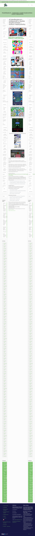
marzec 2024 (5, 302)
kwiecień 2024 (5, 299)
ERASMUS (4, 104)
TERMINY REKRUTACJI (5, 149)
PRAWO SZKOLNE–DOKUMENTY (5, 510)
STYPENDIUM (5, 127)
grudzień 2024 (5, 281)
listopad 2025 (5, 256)
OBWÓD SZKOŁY (4, 146)
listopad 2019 (5, 414)
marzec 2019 (5, 426)
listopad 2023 (5, 311)
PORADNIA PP (4, 186)
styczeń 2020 (5, 408)
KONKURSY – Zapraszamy (6, 526)
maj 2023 (5, 321)
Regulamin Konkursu (11, 209)
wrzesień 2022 (5, 342)
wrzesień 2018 (5, 439)
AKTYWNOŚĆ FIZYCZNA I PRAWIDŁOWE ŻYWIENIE (5, 469)
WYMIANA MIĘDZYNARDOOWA (5, 501)
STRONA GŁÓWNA (5, 505)
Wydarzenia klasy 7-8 (5, 492)
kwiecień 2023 (5, 324)
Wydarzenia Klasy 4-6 (5, 490)
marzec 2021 (5, 376)
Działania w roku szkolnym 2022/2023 (4, 63)
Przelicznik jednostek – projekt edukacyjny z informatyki (4, 229)
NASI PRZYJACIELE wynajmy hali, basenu (7, 522)
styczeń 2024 (5, 306)
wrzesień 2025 (5, 261)
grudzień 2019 (5, 411)
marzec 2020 (5, 404)
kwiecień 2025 (5, 271)
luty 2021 (5, 378)
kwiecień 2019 (5, 424)
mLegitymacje (5, 39)
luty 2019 (5, 428)
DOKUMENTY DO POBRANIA (4, 177)
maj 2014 (5, 456)
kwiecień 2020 (5, 401)
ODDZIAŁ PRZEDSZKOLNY (5, 47)
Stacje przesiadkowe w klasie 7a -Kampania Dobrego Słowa (4, 222)
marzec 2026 (5, 246)
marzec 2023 (5, 326)
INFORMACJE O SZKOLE (4, 26)
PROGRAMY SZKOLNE (4, 56)
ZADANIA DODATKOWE (5, 135)
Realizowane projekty (5, 95)
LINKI (4, 188)
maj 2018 (5, 443)
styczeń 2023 (5, 331)
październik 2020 (5, 389)
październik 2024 (5, 286)
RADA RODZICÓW (4, 52)
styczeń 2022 (5, 356)
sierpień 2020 (5, 394)
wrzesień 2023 (5, 317)
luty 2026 (5, 248)
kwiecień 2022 (5, 349)
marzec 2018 (5, 449)
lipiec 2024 (4, 292)
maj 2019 (5, 421)
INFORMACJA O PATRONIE (5, 33)
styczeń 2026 (5, 251)
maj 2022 (5, 346)
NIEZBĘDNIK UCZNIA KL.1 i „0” (4, 121)
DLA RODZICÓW (5, 475)
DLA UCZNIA (4, 132)
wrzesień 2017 (5, 454)
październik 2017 (5, 451)
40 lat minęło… (5, 524)
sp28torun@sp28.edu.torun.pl (18, 519)
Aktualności (5, 462)
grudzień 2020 (5, 383)
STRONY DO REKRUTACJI (5, 143)
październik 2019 (5, 416)
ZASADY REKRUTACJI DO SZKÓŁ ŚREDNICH (5, 158)
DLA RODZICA (4, 124)
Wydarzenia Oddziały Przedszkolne (5, 495)
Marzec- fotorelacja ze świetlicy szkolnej (4, 235)
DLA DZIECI (5, 473)
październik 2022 (5, 339)
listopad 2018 (5, 433)
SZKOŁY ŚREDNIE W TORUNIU (4, 169)
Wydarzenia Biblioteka (5, 484)
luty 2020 (5, 406)
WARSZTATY (5, 191)
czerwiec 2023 (5, 319)
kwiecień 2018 (5, 446)
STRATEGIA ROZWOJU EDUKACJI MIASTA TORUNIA (4, 21)
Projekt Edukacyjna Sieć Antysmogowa (5, 77)
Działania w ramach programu (4, 81)
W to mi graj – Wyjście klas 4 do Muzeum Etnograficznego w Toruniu (4, 215)
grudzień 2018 (5, 431)
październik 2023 (5, 314)
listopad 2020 (5, 386)
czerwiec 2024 (5, 294)
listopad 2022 (5, 336)
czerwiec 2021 (5, 369)
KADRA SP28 (4, 28)
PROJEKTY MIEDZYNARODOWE (5, 101)
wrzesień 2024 (5, 289)
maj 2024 (5, 296)
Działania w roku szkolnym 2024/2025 (4, 72)
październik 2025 (5, 259)
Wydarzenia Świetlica (5, 498)
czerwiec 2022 (5, 344)
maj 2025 (5, 269)
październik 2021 (5, 364)
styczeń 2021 (5, 381)
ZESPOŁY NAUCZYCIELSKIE (5, 49)
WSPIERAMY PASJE (4, 117)
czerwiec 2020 (5, 397)
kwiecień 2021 (5, 374)
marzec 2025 (5, 274)
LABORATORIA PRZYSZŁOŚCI (5, 59)
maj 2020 (5, 399)
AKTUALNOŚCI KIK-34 (5, 465)
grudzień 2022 (5, 334)
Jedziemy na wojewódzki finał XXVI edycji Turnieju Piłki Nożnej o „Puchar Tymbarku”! (4, 207)
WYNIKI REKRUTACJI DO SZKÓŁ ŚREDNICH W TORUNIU (5, 164)
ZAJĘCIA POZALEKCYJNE (5, 130)
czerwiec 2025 (5, 267)
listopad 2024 (5, 284)
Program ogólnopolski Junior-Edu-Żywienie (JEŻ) (4, 86)
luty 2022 (5, 353)
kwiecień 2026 (5, 244)
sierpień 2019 (5, 419)
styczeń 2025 (5, 278)
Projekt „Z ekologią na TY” (4, 91)
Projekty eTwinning (4, 112)
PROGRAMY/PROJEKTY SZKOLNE (6, 512)
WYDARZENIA (5, 507)
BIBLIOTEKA (4, 42)
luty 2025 (5, 276)
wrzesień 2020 (5, 392)
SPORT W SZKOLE (4, 180)
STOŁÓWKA (4, 172)
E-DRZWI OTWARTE (4, 152)
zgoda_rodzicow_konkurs (11, 210)
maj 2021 (5, 371)
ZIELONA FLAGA (4, 98)
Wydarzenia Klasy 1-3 (5, 487)
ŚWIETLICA (5, 44)
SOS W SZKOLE (4, 183)
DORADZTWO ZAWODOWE (4, 155)
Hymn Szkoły (4, 36)
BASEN (4, 174)
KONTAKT (4, 516)
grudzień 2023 (5, 309)
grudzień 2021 (5, 359)
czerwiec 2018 (5, 441)
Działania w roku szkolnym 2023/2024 (4, 68)
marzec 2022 (5, 351)
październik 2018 (5, 436)
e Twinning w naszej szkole (4, 108)
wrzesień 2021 (5, 367)
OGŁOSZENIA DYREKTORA (4, 114)
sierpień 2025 (5, 264)
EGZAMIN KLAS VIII (5, 514)
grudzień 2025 (5, 253)
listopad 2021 (5, 361)
